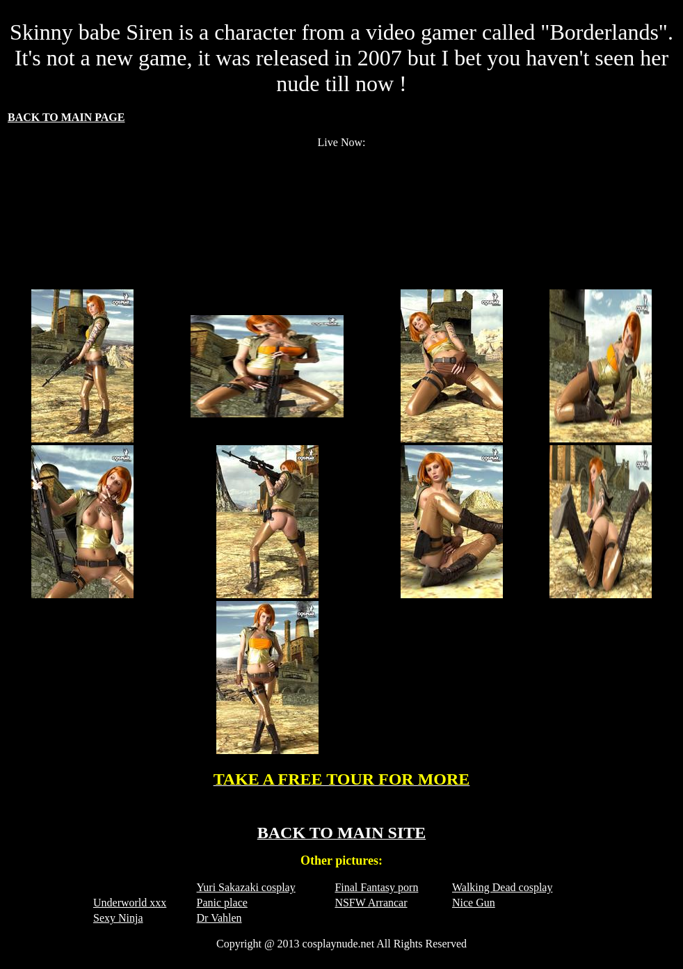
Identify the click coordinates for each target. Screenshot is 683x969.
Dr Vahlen (219, 918)
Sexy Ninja (118, 918)
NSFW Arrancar (371, 902)
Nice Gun (473, 902)
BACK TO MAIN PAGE (66, 117)
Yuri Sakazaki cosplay (246, 887)
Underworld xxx (129, 902)
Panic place (222, 902)
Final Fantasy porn (376, 887)
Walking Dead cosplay (502, 887)
